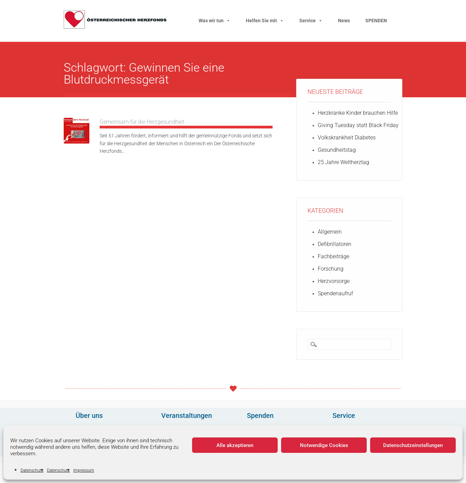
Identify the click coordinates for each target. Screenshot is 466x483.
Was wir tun (214, 20)
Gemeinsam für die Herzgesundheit (142, 122)
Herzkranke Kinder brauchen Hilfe (358, 113)
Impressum (83, 470)
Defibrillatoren (334, 244)
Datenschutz (32, 470)
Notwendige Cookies (324, 445)
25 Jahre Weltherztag (343, 162)
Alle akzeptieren (234, 445)
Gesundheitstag (337, 150)
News (344, 20)
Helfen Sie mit (265, 20)
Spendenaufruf (335, 293)
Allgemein (330, 231)
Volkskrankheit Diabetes (347, 137)
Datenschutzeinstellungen (413, 445)
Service (311, 20)
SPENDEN (376, 20)
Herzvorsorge (334, 281)
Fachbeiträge (333, 256)
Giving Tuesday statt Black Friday (358, 125)
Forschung (330, 268)
